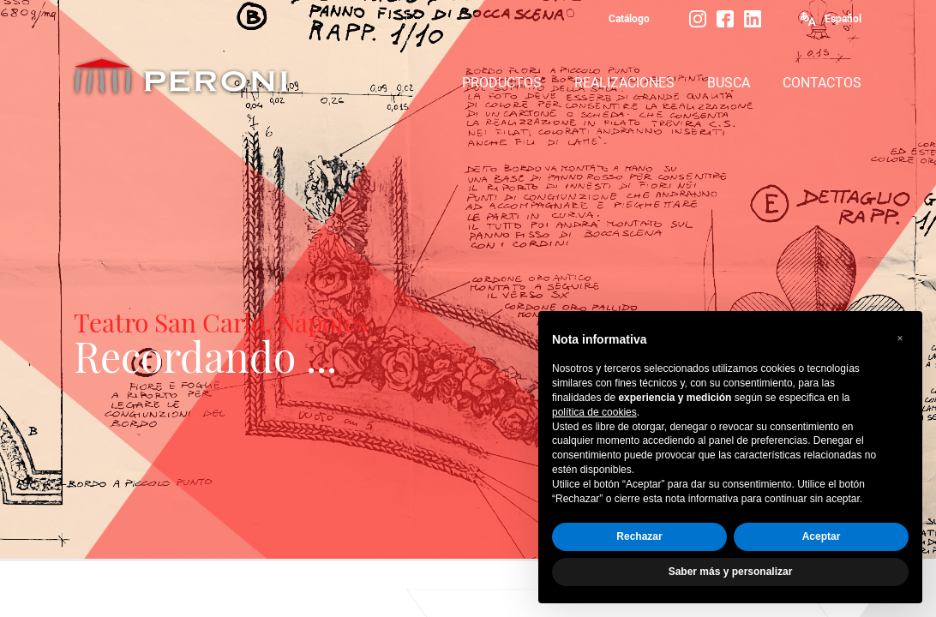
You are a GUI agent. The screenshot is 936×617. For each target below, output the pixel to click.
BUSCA (728, 83)
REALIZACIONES (624, 83)
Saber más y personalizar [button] (731, 572)
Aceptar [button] (821, 536)
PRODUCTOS (502, 83)
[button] (900, 338)
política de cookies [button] (594, 412)
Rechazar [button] (639, 536)
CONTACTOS (822, 83)
